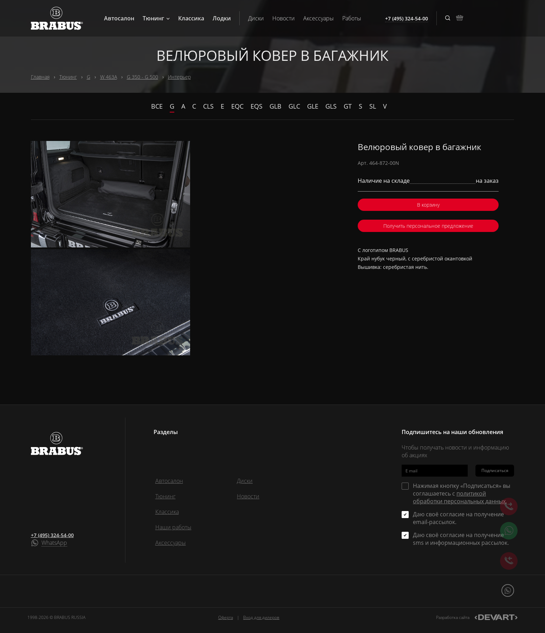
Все (157, 106)
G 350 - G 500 (142, 76)
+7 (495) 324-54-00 (52, 535)
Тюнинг (156, 18)
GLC (294, 106)
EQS (256, 106)
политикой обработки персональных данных (459, 497)
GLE (312, 106)
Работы (351, 18)
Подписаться (494, 470)
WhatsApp (54, 543)
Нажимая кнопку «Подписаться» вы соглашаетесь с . (461, 493)
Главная (40, 76)
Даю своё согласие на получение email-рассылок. (458, 518)
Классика (191, 18)
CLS (208, 106)
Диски (256, 18)
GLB (275, 106)
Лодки (222, 18)
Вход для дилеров (261, 617)
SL (372, 106)
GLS (331, 106)
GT (348, 106)
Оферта (225, 617)
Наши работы (173, 527)
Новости (283, 18)
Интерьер (179, 76)
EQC (237, 106)
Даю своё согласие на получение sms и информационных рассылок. (461, 539)
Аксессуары (318, 18)
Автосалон (119, 18)
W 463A (108, 76)
